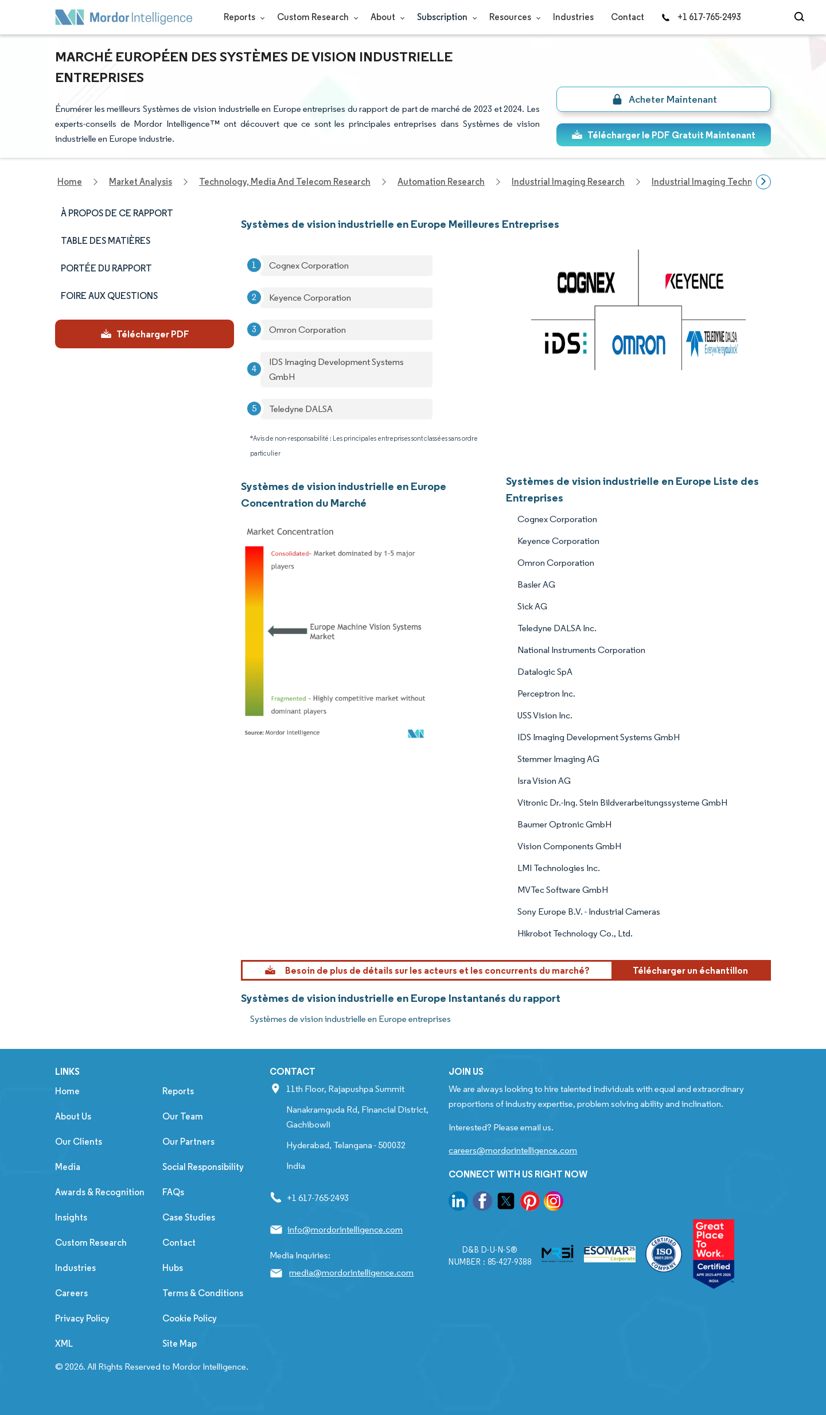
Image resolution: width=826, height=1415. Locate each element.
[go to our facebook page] (482, 1203)
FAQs (173, 1192)
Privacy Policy (82, 1318)
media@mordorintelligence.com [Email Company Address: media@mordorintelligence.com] (351, 1272)
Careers (71, 1293)
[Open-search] (801, 17)
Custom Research (315, 16)
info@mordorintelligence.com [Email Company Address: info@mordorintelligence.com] (345, 1229)
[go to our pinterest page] (530, 1203)
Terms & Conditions (202, 1293)
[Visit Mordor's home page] (124, 17)
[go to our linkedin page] (458, 1203)
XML (64, 1343)
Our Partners (188, 1141)
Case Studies (188, 1217)
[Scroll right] (763, 181)
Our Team (182, 1116)
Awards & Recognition (100, 1192)
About (385, 16)
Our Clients (78, 1141)
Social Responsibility (203, 1166)
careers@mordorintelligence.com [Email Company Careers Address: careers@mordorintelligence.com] (513, 1150)
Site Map (179, 1343)
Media (67, 1166)
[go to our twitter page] (506, 1203)
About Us (73, 1116)
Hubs (172, 1267)
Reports (242, 16)
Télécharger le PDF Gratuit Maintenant (663, 135)
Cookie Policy (189, 1318)
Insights (71, 1217)
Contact (627, 16)
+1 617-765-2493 (701, 16)
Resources (512, 16)
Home (67, 1091)
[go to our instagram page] (553, 1203)
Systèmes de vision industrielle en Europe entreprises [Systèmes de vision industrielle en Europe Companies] (350, 1018)
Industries (573, 16)
